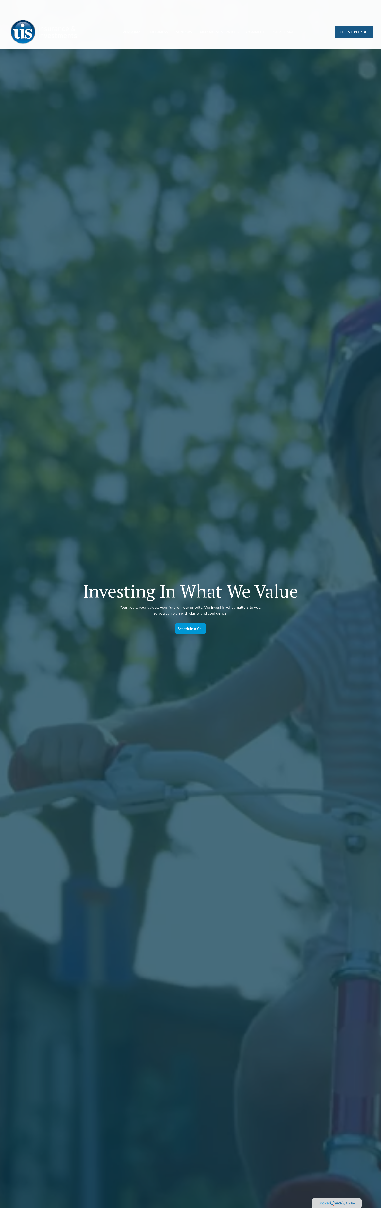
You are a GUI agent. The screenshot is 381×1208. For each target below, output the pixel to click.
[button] (133, 17)
